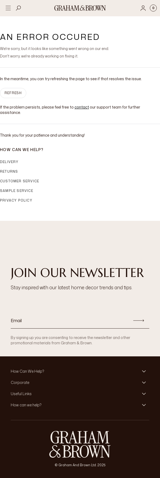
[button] (80, 371)
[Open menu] (8, 8)
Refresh (13, 93)
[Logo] (80, 8)
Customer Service (19, 181)
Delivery (9, 162)
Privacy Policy (16, 200)
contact (82, 107)
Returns (9, 171)
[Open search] (18, 8)
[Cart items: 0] (153, 8)
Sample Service (16, 190)
